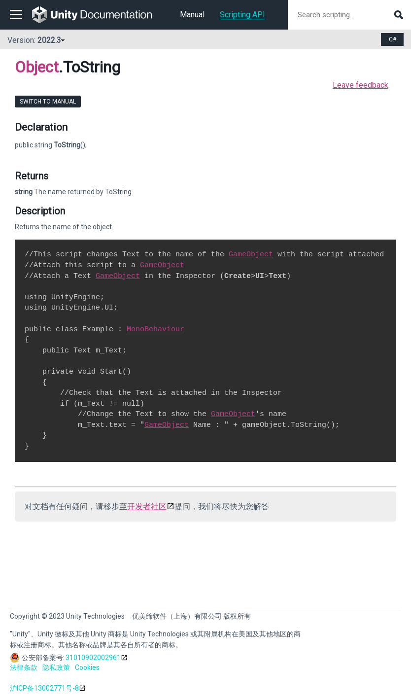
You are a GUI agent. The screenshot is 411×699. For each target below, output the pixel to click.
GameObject (251, 254)
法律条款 (23, 667)
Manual (192, 14)
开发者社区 (147, 506)
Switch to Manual (48, 101)
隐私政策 (56, 667)
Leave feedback (360, 85)
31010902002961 (93, 658)
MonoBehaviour (155, 329)
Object (37, 67)
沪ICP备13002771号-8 (44, 688)
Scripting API (242, 14)
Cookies (87, 667)
